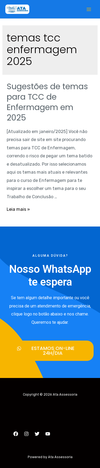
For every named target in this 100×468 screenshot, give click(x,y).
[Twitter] (37, 433)
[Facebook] (15, 433)
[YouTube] (47, 433)
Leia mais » (18, 209)
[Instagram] (26, 433)
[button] (50, 351)
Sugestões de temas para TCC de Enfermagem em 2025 (47, 102)
